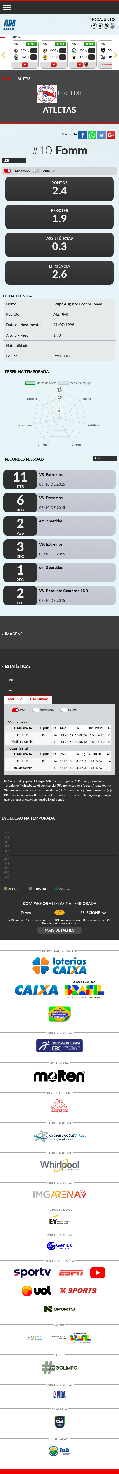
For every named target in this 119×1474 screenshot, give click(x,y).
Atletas (24, 79)
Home (6, 79)
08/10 (52, 484)
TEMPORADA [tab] (39, 699)
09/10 (52, 600)
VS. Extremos (51, 474)
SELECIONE (93, 912)
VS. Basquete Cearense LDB (63, 590)
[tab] (10, 680)
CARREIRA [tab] (15, 699)
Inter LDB (61, 355)
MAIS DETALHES (59, 930)
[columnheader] (55, 728)
